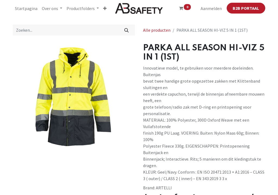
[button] (105, 8)
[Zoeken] (126, 30)
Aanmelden (211, 8)
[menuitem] (26, 8)
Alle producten (156, 30)
